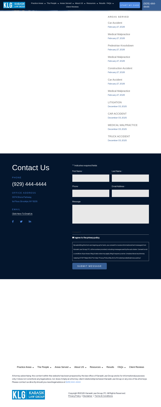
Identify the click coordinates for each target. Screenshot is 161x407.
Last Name (117, 171)
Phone (75, 186)
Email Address (118, 186)
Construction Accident (120, 68)
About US (79, 3)
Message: (76, 202)
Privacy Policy (74, 396)
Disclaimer (87, 396)
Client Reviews (72, 7)
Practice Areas (37, 3)
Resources (91, 3)
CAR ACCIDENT (117, 113)
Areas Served (65, 3)
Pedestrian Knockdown (121, 45)
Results (102, 3)
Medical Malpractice (119, 34)
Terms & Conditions (104, 396)
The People (51, 3)
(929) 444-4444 (149, 5)
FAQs (109, 3)
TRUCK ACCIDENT (119, 136)
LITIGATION (115, 102)
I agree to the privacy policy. (87, 238)
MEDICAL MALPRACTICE (123, 125)
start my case (129, 5)
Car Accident (115, 22)
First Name (77, 171)
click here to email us (22, 214)
